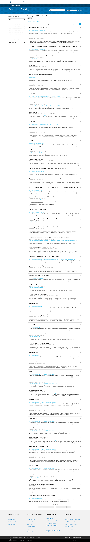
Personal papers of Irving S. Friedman (35, 477)
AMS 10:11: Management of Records (72, 519)
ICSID (31, 540)
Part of (10, 19)
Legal (10, 537)
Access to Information (30, 537)
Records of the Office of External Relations (16, 34)
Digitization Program (69, 526)
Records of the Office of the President (15, 25)
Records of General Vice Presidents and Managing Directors (39, 96)
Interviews (31, 380)
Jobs (35, 537)
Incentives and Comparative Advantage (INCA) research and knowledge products (49, 237)
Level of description (13, 42)
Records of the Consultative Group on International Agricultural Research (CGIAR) (16, 38)
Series (9, 46)
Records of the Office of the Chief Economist (16, 23)
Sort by (30, 24)
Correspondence (33, 112)
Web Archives (30, 531)
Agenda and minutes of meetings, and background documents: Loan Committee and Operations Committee (55, 187)
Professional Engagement (70, 528)
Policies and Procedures (34, 37)
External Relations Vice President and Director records (42, 495)
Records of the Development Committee (16, 36)
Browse (71, 10)
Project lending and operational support (38, 294)
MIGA (28, 540)
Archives (24, 2)
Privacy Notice (15, 537)
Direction (41, 24)
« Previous (41, 507)
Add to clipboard (80, 27)
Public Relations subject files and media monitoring (41, 484)
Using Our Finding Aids (51, 523)
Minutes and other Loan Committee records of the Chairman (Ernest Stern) (47, 168)
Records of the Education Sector (14, 40)
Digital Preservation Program (71, 524)
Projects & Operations (31, 528)
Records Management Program (71, 521)
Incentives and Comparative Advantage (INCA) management (44, 256)
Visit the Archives (49, 527)
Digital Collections (31, 519)
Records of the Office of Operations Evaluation (16, 28)
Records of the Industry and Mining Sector (36, 240)
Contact (39, 537)
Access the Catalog (16, 5)
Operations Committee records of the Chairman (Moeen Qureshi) (45, 178)
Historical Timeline (12, 524)
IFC (25, 540)
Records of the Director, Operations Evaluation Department (43, 55)
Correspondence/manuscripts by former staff (40, 333)
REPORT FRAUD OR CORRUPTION (75, 537)
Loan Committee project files (36, 159)
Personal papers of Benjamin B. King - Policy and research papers (45, 219)
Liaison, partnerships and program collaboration (40, 315)
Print (74, 24)
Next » (68, 507)
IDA (23, 540)
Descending (47, 24)
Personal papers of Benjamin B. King (35, 221)
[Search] (57, 10)
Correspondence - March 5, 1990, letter (38, 446)
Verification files (33, 409)
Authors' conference (34, 399)
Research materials (33, 371)
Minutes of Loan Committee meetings (38, 209)
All (9, 21)
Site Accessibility (22, 537)
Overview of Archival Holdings (52, 520)
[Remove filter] (31, 18)
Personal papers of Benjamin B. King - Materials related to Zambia (45, 227)
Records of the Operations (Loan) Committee (36, 162)
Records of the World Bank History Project (49, 374)
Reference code (35, 24)
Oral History (29, 524)
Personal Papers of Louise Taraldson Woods (36, 143)
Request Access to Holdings (51, 525)
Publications (32, 324)
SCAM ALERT (66, 537)
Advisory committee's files (35, 390)
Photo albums (32, 140)
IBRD (21, 540)
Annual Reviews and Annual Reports (38, 27)
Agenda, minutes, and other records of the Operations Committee (45, 197)
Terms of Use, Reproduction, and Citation (53, 531)
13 (65, 507)
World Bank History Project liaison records (39, 343)
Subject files (32, 65)
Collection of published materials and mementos (40, 74)
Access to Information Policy (70, 517)
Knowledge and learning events (36, 284)
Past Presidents (11, 519)
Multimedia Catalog (31, 521)
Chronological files (33, 303)
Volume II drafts (33, 418)
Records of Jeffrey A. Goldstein (55, 96)
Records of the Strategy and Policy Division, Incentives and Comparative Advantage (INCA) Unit (60, 240)
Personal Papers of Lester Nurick (34, 68)
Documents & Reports (31, 526)
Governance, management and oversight (39, 275)
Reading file (31, 474)
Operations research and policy (36, 266)
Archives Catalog (30, 517)
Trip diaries (31, 150)
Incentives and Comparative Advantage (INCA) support (42, 247)
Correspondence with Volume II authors (38, 437)
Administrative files (33, 362)
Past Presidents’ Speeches (13, 521)
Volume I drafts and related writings (38, 427)
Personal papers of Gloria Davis (14, 30)
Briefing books (32, 103)
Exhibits (10, 517)
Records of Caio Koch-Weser (55, 124)
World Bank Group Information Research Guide (52, 517)
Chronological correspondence (36, 84)
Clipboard (80, 10)
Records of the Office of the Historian (15, 32)
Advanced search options (34, 21)
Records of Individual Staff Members (15, 27)
